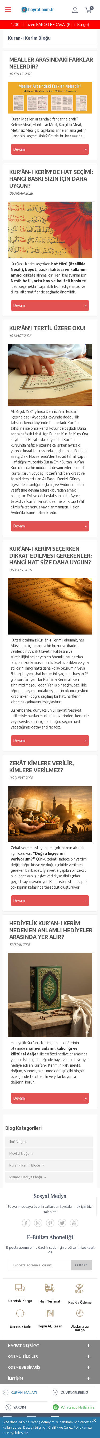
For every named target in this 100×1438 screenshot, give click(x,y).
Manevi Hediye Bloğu (25, 1177)
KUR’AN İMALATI (24, 1392)
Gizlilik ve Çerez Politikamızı (70, 1427)
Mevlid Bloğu (19, 1153)
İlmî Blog (16, 1141)
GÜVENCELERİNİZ (75, 1392)
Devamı (19, 149)
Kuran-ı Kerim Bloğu (24, 1165)
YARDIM (19, 1407)
